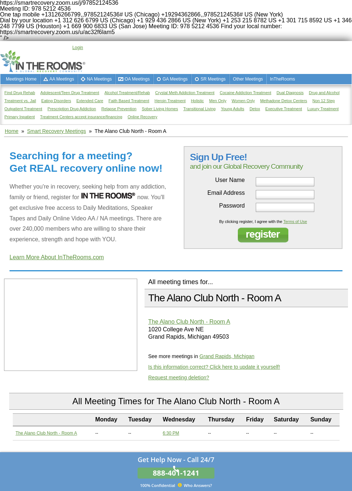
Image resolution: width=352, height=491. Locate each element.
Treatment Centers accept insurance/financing (81, 117)
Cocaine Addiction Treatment (246, 92)
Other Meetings (248, 79)
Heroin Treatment (170, 100)
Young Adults (232, 109)
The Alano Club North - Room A (189, 322)
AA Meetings (61, 79)
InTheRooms (282, 79)
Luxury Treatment (323, 109)
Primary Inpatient (19, 117)
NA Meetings (99, 79)
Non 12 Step (323, 100)
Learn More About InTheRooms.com (57, 257)
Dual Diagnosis (290, 92)
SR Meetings (213, 79)
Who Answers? (176, 485)
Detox (255, 109)
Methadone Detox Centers (283, 100)
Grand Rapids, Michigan (226, 356)
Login (77, 47)
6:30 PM (171, 433)
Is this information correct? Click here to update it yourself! (214, 367)
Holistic (197, 100)
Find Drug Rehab (19, 92)
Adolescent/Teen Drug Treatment (69, 92)
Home (11, 131)
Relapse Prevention (118, 109)
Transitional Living (199, 109)
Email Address (226, 193)
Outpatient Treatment (23, 109)
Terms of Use (295, 221)
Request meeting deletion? (178, 377)
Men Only (217, 100)
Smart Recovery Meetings (56, 131)
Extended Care (89, 100)
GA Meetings (175, 79)
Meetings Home (21, 79)
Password (232, 206)
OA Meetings (137, 79)
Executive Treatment (283, 109)
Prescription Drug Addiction (72, 109)
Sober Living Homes (160, 109)
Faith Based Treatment (128, 100)
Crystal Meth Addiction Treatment (184, 92)
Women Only (243, 100)
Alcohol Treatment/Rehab (127, 92)
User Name (230, 180)
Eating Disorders (56, 100)
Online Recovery (142, 117)
